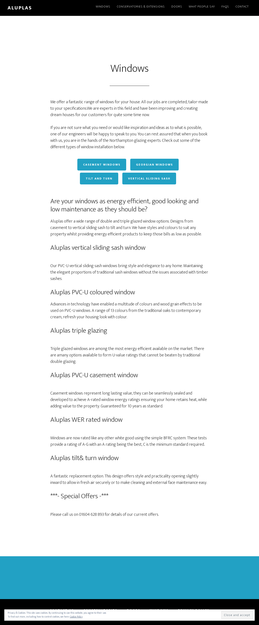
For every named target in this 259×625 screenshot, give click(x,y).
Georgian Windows (154, 164)
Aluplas (19, 8)
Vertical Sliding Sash (149, 178)
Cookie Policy (76, 617)
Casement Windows (101, 164)
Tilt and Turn (99, 178)
